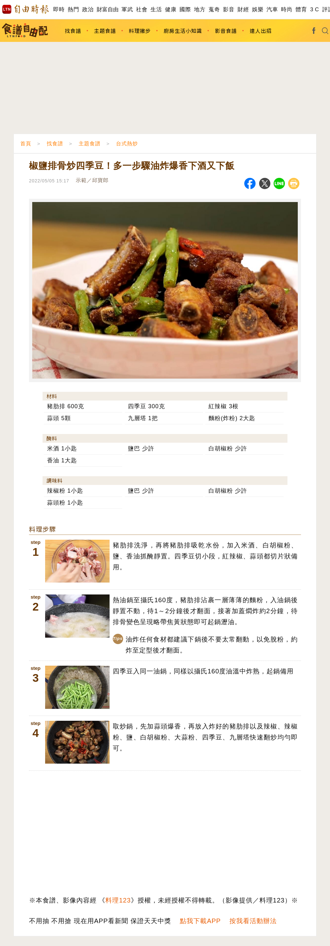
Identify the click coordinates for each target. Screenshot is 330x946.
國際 (185, 9)
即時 (58, 9)
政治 (87, 9)
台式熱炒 (127, 143)
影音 (228, 9)
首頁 (25, 143)
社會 (141, 9)
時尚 (286, 9)
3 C (314, 9)
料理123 (118, 900)
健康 (170, 9)
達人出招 (261, 30)
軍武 (127, 9)
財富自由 (107, 9)
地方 (199, 9)
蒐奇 (214, 9)
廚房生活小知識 (183, 30)
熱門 (73, 9)
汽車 (272, 9)
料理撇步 (140, 30)
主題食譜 (105, 30)
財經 (243, 9)
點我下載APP (200, 920)
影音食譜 (226, 30)
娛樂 (257, 9)
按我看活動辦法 (253, 920)
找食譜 (73, 30)
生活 (156, 9)
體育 (301, 9)
